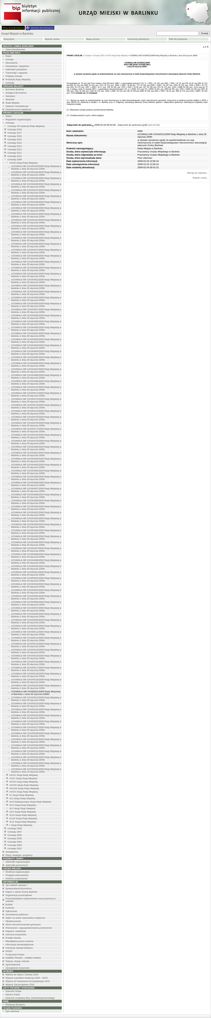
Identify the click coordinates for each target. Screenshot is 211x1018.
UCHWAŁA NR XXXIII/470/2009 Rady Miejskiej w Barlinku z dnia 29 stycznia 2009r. (36, 388)
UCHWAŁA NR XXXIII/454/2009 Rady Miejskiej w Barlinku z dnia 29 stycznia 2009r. (36, 292)
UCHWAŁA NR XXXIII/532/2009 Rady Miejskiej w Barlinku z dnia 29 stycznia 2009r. (36, 758)
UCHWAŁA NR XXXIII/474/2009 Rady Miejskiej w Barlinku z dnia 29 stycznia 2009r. (36, 412)
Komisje (9, 59)
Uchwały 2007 (14, 831)
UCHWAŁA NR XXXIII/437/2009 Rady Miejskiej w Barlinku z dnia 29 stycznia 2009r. (36, 191)
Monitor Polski (12, 994)
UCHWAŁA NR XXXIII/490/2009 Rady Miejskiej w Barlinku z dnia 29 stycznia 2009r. (36, 507)
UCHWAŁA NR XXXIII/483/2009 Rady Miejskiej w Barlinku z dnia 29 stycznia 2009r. (36, 466)
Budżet (8, 904)
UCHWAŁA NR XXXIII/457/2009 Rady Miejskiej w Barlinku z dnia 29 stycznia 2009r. (36, 310)
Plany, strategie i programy (19, 855)
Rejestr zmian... (201, 177)
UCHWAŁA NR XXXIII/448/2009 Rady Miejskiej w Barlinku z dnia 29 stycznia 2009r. (36, 257)
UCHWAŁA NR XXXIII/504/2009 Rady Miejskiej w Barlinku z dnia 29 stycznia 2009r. (36, 591)
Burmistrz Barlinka (14, 89)
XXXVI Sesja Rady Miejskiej (23, 781)
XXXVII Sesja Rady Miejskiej (23, 785)
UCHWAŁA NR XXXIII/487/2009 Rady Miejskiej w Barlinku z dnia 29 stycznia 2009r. (36, 489)
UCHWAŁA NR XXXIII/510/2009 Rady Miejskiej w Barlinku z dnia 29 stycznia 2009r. (36, 627)
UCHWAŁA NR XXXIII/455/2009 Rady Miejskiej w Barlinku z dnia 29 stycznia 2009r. (36, 298)
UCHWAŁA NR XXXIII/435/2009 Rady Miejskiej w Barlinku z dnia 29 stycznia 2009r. (36, 179)
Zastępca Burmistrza (15, 92)
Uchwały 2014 (14, 143)
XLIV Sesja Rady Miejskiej (22, 805)
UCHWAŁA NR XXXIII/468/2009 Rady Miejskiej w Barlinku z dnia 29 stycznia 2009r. (36, 376)
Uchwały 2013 (14, 146)
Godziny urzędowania (16, 878)
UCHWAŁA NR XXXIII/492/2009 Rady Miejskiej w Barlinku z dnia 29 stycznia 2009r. (36, 519)
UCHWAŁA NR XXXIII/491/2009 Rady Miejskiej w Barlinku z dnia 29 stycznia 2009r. (36, 513)
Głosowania (11, 62)
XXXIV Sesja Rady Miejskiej (23, 775)
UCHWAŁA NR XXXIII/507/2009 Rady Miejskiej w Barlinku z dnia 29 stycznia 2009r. (36, 609)
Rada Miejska (12, 102)
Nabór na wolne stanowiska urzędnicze (25, 918)
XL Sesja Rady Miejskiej (21, 795)
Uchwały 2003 (14, 845)
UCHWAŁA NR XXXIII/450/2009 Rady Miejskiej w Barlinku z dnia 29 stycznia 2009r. (36, 269)
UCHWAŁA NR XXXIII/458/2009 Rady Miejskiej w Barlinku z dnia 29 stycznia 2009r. (36, 316)
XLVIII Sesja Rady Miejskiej (23, 818)
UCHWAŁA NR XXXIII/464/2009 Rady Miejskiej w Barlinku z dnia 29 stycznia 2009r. (36, 352)
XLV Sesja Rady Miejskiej (22, 808)
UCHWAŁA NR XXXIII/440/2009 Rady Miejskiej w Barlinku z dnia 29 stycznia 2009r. (36, 209)
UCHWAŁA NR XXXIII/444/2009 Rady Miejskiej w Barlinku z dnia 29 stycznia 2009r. (36, 233)
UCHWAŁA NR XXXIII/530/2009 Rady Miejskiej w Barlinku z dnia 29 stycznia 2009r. (36, 746)
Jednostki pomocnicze (16, 865)
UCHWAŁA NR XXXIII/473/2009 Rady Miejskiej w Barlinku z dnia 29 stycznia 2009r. (36, 406)
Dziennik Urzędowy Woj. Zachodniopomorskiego (30, 998)
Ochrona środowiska (15, 934)
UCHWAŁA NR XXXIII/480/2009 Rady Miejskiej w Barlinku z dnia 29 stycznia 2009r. (36, 448)
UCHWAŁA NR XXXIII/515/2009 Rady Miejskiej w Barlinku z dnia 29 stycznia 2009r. (36, 657)
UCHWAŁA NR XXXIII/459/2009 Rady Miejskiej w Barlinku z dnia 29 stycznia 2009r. (36, 322)
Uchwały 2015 (14, 139)
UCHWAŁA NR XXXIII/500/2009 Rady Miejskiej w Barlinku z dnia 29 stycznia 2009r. (36, 567)
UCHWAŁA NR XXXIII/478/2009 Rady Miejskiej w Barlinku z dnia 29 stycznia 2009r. (36, 436)
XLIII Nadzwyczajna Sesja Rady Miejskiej (30, 801)
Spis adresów (12, 1011)
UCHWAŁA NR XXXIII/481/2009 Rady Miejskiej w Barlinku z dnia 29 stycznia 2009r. (36, 454)
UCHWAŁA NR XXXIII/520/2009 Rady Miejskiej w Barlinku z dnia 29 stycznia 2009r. (36, 686)
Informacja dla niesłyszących (42, 28)
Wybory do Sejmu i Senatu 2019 (21, 974)
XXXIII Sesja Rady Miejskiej (23, 163)
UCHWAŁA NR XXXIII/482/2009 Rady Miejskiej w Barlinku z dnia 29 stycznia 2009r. (36, 460)
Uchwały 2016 (14, 136)
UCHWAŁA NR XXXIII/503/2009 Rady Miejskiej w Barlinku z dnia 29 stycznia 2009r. (36, 585)
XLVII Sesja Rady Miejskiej (22, 815)
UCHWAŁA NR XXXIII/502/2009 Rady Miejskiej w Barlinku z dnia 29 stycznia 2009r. (36, 579)
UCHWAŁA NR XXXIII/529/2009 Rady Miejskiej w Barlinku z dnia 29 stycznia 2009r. (36, 740)
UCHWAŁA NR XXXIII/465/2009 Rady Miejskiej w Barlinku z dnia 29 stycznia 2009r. (36, 358)
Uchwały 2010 (14, 156)
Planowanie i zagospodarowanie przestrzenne (28, 928)
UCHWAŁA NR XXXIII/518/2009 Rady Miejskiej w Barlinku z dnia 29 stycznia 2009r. (36, 675)
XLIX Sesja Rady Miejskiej (22, 821)
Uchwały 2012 (14, 149)
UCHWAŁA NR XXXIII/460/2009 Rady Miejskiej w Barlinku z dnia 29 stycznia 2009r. (36, 328)
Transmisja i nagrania (16, 72)
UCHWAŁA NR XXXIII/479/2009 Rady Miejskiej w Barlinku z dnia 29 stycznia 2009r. (36, 442)
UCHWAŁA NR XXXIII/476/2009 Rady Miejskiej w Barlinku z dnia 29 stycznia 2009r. (36, 424)
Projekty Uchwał (13, 76)
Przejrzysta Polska (14, 954)
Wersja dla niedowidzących (13, 28)
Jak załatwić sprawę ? (16, 885)
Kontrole (9, 908)
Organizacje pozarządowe (18, 895)
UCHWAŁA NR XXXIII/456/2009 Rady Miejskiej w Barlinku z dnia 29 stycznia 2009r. (36, 304)
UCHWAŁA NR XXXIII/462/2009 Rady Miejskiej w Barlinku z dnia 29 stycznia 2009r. (36, 340)
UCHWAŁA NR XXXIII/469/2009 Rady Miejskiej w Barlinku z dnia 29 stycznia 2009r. (36, 382)
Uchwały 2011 (14, 153)
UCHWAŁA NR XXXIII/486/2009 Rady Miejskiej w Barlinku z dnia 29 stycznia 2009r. (36, 484)
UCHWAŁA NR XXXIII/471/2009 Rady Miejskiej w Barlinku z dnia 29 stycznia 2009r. (36, 394)
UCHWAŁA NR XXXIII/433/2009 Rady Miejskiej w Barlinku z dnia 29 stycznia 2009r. (36, 167)
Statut (8, 116)
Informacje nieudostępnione (19, 944)
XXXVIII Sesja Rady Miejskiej (24, 788)
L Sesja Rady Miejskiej (20, 825)
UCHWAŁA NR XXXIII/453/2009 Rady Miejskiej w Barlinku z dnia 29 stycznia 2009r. (36, 287)
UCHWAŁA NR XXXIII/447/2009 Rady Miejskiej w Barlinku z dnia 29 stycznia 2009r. (36, 251)
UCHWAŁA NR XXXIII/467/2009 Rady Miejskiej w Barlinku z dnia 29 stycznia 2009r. (36, 370)
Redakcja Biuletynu (15, 1004)
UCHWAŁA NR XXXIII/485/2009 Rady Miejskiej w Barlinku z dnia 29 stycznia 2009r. (36, 478)
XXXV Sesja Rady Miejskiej (23, 778)
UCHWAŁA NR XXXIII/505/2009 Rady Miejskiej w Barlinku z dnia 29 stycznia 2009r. (36, 597)
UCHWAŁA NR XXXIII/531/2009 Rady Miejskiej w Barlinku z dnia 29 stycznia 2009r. (36, 752)
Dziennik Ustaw (13, 991)
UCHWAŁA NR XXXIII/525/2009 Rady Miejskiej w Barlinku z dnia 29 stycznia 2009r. (36, 716)
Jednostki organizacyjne (17, 862)
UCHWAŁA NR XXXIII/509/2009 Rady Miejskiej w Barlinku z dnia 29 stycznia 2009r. (36, 621)
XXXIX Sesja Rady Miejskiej (23, 791)
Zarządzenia (11, 851)
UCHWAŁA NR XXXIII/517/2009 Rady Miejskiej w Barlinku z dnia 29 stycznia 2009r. (36, 669)
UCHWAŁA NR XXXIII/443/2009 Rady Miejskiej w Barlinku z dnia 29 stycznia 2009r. (36, 227)
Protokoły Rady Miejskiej (17, 79)
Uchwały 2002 (14, 848)
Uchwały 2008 (14, 828)
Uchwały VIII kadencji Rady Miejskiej (25, 126)
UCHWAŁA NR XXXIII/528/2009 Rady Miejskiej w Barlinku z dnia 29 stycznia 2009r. (36, 734)
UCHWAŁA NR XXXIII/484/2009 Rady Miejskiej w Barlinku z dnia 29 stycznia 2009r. (36, 472)
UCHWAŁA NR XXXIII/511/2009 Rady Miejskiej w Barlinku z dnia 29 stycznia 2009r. (36, 633)
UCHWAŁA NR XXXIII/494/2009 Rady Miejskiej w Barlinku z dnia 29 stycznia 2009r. (36, 531)
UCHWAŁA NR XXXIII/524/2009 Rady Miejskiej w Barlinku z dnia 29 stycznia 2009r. (36, 710)
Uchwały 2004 (14, 841)
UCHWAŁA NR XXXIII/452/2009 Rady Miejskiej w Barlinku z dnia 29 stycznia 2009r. (36, 281)
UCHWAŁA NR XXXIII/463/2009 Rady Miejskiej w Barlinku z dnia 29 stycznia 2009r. (36, 346)
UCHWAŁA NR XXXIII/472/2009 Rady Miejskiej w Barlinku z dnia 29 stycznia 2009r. (36, 400)
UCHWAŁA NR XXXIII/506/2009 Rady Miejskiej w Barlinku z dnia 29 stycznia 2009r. (36, 603)
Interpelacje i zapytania (17, 66)
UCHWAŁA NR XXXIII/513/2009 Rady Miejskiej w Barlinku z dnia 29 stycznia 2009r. (36, 645)
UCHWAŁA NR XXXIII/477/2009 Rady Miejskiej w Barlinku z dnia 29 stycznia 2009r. (36, 430)
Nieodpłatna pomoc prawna (19, 941)
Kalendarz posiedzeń (16, 69)
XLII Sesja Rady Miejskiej (22, 798)
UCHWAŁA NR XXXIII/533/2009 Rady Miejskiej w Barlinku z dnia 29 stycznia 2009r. (36, 764)
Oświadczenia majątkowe (18, 109)
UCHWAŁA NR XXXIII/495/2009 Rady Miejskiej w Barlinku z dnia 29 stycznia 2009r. (36, 537)
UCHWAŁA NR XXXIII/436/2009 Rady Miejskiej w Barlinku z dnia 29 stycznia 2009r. (36, 185)
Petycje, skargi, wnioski (17, 961)
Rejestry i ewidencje (15, 931)
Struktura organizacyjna (17, 872)
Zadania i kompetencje (16, 106)
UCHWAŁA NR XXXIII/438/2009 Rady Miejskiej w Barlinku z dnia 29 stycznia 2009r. (36, 197)
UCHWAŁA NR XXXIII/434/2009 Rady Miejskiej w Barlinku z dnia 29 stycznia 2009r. (36, 173)
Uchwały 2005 (14, 835)
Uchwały (9, 82)
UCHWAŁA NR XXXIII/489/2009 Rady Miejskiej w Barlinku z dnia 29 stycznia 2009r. (36, 501)
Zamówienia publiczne (16, 914)
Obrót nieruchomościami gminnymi (23, 924)
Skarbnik (9, 99)
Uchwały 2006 (14, 838)
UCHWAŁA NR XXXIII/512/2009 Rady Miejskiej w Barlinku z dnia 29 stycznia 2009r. (36, 639)
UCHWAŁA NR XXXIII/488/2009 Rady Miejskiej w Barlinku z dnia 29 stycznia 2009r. (36, 495)
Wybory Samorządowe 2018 (19, 984)
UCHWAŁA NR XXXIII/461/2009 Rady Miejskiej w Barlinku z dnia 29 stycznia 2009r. (36, 334)
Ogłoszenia (11, 911)
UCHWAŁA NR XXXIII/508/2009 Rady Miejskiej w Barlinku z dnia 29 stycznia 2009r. (36, 615)
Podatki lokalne (13, 938)
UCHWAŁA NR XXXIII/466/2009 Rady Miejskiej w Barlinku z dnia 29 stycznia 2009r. (36, 364)
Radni (8, 56)
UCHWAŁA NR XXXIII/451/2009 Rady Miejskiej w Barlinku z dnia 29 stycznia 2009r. (36, 275)
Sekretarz (10, 96)
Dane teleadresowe (15, 49)
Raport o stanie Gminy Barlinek (21, 892)
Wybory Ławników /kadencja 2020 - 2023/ (26, 978)
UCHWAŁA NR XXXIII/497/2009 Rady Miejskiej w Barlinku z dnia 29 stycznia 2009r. (36, 549)
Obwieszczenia (13, 921)
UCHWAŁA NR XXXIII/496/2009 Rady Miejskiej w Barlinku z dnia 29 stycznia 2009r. (36, 543)
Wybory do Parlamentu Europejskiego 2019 (27, 981)
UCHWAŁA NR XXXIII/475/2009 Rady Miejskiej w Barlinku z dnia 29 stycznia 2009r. (36, 418)
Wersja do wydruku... (198, 173)
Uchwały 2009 (14, 159)
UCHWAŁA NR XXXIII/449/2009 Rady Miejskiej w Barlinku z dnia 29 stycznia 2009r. (36, 263)
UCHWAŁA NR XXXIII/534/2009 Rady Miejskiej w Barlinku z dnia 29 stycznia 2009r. (36, 770)
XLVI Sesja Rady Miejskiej (22, 811)
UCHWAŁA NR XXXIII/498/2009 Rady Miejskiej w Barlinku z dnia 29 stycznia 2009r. (36, 555)
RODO (8, 951)
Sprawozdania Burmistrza (18, 888)
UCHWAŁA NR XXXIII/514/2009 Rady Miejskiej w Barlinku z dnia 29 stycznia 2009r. (36, 651)
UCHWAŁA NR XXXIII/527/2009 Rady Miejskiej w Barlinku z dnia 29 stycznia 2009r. (36, 728)
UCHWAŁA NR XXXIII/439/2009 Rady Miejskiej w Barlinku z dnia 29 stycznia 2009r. (36, 203)
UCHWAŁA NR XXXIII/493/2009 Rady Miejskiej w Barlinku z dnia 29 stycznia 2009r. (36, 525)
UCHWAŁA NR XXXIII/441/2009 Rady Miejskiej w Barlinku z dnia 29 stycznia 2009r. (36, 215)
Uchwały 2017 (14, 133)
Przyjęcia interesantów (16, 875)
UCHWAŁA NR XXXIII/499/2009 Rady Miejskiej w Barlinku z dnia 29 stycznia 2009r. (36, 561)
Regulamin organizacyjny (18, 119)
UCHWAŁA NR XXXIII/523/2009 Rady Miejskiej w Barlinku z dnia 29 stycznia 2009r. (36, 704)
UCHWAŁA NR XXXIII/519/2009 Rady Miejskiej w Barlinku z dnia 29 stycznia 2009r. (36, 681)
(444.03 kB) (139, 125)
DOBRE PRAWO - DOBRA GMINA (23, 958)
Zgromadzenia (12, 964)
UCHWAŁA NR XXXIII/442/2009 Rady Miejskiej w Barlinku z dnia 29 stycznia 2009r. (36, 221)
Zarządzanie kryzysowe (17, 968)
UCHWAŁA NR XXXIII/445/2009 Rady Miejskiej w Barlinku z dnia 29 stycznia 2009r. (36, 239)
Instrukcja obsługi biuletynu (19, 948)
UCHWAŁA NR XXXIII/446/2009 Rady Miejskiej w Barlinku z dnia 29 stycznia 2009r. (36, 245)
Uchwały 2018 (14, 129)
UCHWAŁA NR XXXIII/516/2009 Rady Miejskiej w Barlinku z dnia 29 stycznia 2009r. (36, 663)
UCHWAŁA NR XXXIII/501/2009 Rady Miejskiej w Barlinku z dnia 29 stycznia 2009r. (36, 573)
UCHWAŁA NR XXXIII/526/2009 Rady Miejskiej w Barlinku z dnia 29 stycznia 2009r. (36, 722)
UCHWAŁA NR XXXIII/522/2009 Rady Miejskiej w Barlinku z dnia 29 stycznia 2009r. (36, 698)
